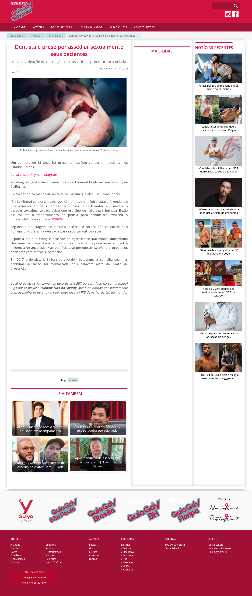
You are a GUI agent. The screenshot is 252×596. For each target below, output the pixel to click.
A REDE (212, 539)
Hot (91, 548)
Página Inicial (16, 35)
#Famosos (127, 569)
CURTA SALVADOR (91, 27)
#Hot (124, 558)
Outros (93, 558)
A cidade (15, 544)
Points (49, 548)
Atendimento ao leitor (34, 582)
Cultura (93, 551)
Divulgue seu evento (34, 577)
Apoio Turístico (54, 562)
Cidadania (16, 555)
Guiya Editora (215, 544)
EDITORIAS (127, 539)
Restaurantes (53, 551)
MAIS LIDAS (162, 51)
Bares (13, 551)
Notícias (36, 35)
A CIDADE (19, 27)
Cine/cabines (17, 558)
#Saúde (125, 565)
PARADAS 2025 (118, 27)
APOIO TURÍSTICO (144, 27)
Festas (93, 544)
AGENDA (94, 539)
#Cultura (126, 548)
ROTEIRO (15, 539)
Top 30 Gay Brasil (175, 544)
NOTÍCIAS (38, 27)
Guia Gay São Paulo (219, 548)
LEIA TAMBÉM (69, 393)
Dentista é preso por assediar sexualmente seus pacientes (102, 35)
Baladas (15, 548)
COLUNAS (170, 539)
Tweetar (15, 72)
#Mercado (127, 562)
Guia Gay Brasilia (217, 551)
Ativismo (94, 555)
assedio (73, 380)
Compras (15, 562)
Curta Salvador (173, 548)
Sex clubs (51, 558)
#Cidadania (54, 35)
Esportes (51, 544)
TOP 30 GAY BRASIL (62, 27)
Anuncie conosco (34, 572)
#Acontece (127, 555)
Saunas (50, 555)
